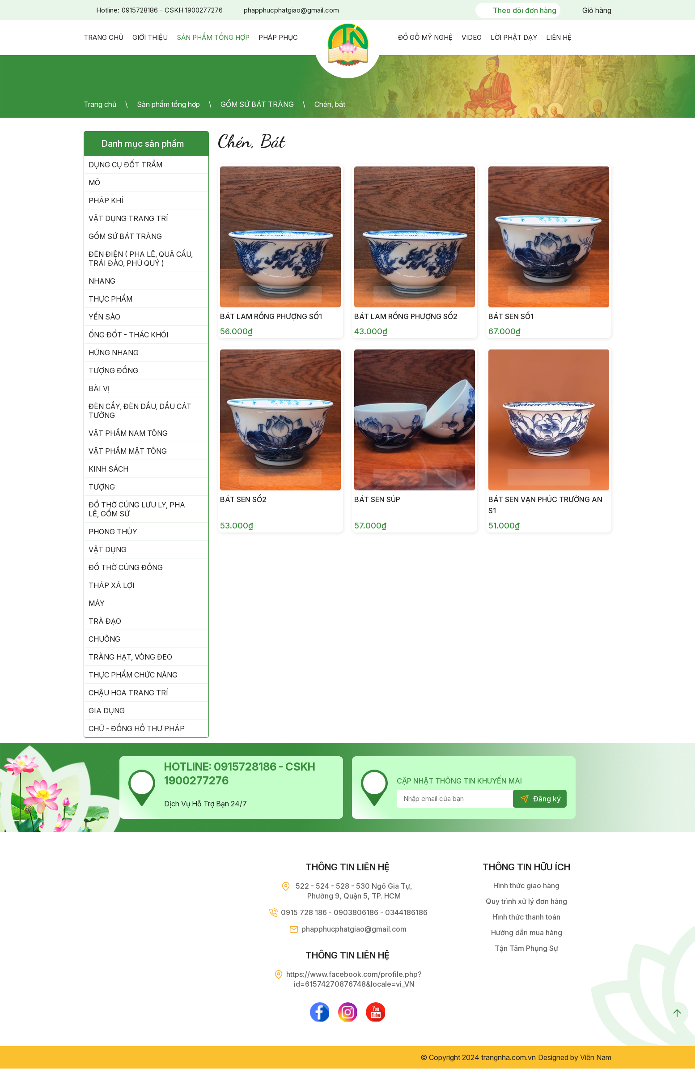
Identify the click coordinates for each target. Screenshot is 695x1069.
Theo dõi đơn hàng (524, 10)
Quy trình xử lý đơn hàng (526, 901)
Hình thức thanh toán (526, 916)
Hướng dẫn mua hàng (526, 932)
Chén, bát (329, 104)
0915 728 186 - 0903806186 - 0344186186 (354, 912)
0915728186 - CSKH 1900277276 (172, 10)
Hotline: (107, 10)
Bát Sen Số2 (243, 499)
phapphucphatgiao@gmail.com (291, 10)
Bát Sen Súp (377, 499)
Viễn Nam (595, 1057)
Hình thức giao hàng (526, 885)
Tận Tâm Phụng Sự (526, 948)
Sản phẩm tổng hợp (168, 104)
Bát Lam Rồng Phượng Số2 (406, 316)
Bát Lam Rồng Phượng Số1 (271, 316)
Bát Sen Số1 (511, 316)
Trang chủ (100, 104)
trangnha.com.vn (508, 1057)
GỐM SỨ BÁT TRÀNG (257, 104)
